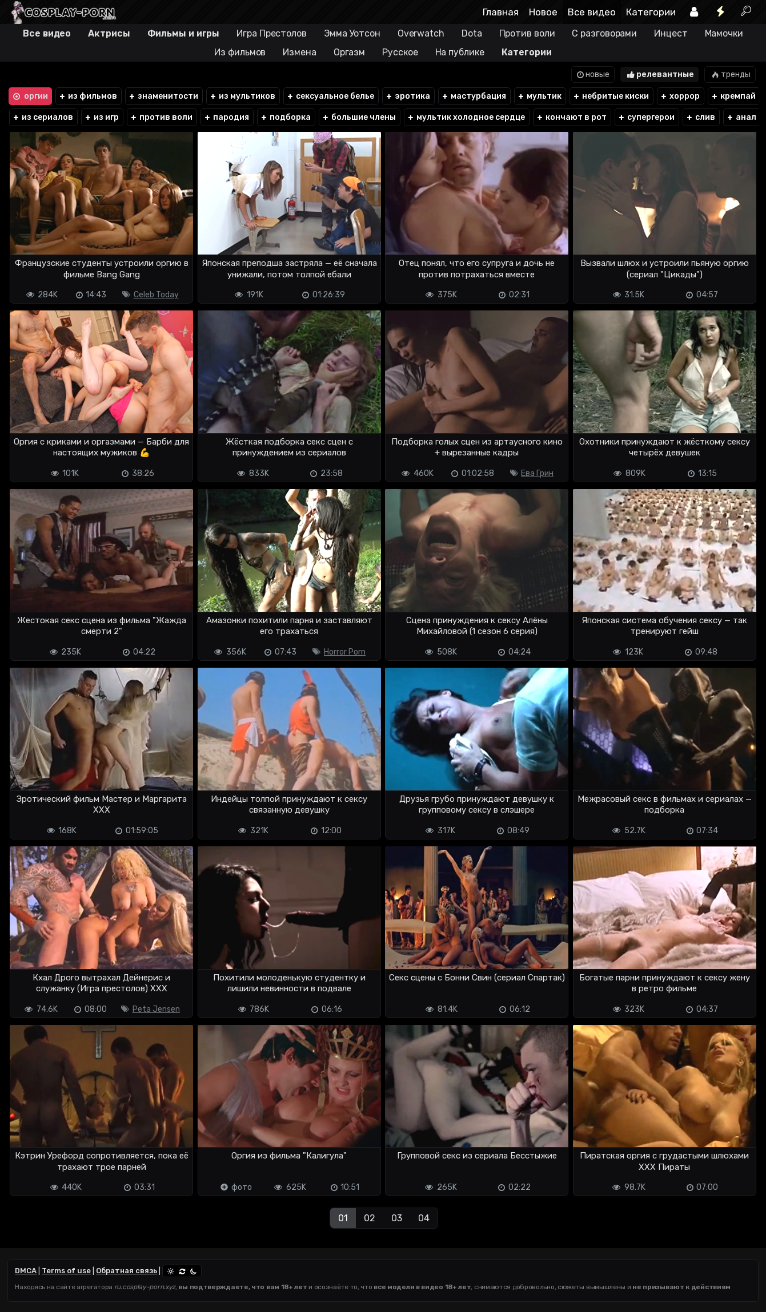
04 (424, 1218)
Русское (400, 52)
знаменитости (163, 96)
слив (700, 117)
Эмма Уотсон (352, 33)
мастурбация (473, 96)
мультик (539, 96)
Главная (501, 12)
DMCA (26, 1270)
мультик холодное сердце (466, 117)
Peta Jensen (156, 1009)
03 (396, 1218)
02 (369, 1218)
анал (741, 117)
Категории (651, 12)
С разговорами (604, 33)
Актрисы (109, 33)
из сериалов (42, 117)
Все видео (592, 12)
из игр (101, 117)
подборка (285, 117)
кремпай (733, 96)
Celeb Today (156, 295)
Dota (472, 33)
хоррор (680, 96)
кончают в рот (571, 117)
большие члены (359, 117)
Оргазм (349, 52)
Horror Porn (345, 652)
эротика (407, 96)
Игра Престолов (271, 33)
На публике (459, 52)
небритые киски (610, 96)
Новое (543, 12)
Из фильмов (240, 52)
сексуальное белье (330, 96)
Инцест (670, 33)
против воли (161, 117)
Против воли (527, 33)
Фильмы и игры (183, 33)
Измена (299, 52)
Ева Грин (537, 473)
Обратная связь (126, 1270)
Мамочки (724, 33)
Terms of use (66, 1270)
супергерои (646, 117)
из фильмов (87, 96)
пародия (226, 117)
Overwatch (421, 33)
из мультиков (242, 96)
